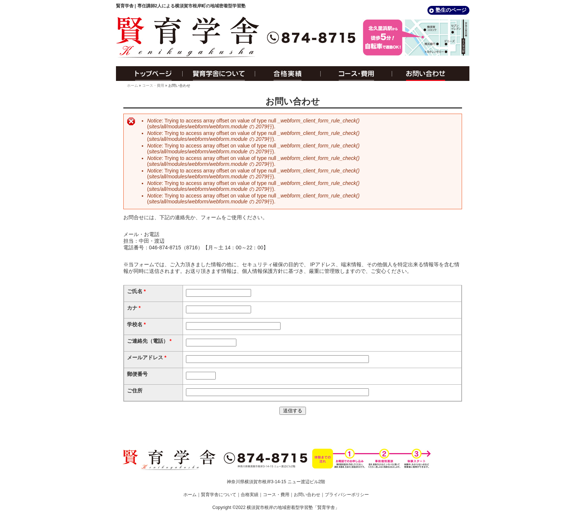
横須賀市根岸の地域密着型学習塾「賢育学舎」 (293, 507)
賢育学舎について (219, 73)
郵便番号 (137, 374)
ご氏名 (136, 291)
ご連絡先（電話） (149, 341)
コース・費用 (356, 73)
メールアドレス (146, 357)
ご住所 (134, 390)
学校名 (136, 324)
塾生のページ (451, 10)
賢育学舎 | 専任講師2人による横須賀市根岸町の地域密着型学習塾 (181, 5)
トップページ (149, 73)
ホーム (132, 85)
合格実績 (288, 73)
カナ (134, 308)
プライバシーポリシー (347, 494)
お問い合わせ (430, 73)
